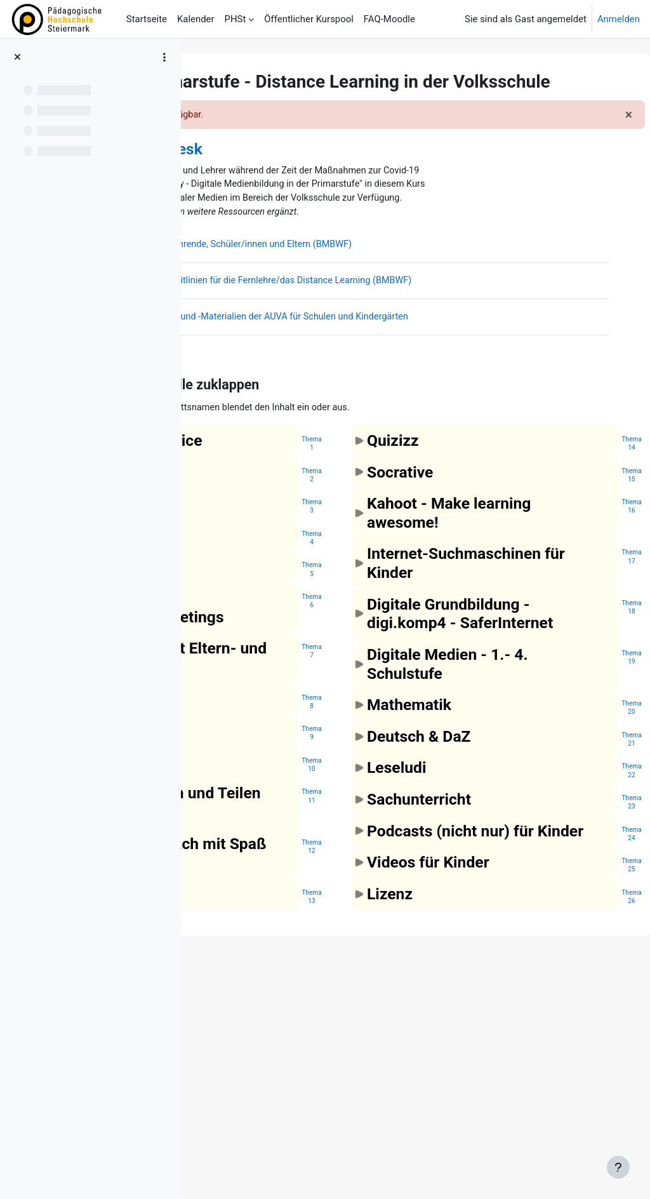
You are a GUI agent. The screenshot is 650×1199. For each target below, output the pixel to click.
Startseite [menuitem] (146, 19)
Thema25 (601, 1042)
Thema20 (601, 865)
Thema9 (391, 891)
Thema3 (391, 627)
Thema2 (391, 577)
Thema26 (601, 1073)
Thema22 (601, 928)
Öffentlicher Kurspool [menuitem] (309, 19)
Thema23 (601, 960)
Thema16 (601, 589)
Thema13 (391, 1111)
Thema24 (601, 992)
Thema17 (601, 658)
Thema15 (601, 557)
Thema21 (601, 897)
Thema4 (391, 658)
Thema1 (391, 526)
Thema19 (601, 815)
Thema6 (391, 721)
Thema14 (601, 526)
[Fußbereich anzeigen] (618, 1167)
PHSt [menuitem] (235, 19)
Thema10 (391, 923)
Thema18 (601, 727)
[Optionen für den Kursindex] (164, 57)
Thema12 (391, 1042)
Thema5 (391, 690)
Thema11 (391, 954)
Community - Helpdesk (313, 170)
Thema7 (391, 791)
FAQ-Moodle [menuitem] (389, 19)
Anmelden (618, 19)
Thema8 (391, 859)
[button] (288, 466)
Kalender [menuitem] (196, 19)
